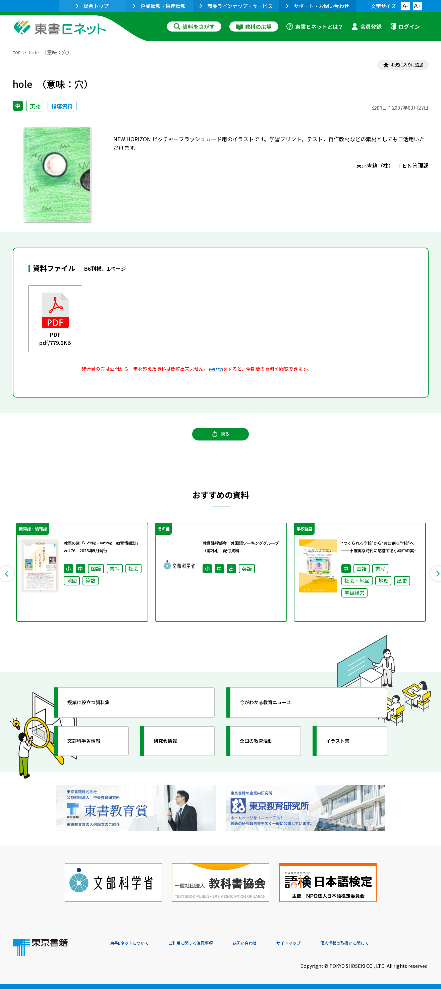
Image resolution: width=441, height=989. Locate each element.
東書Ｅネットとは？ (314, 26)
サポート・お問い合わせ (317, 5)
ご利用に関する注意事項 (210, 943)
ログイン (405, 26)
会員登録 (366, 26)
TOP (18, 52)
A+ (417, 6)
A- (405, 6)
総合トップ (92, 5)
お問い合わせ (276, 943)
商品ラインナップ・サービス (236, 5)
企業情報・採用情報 (159, 5)
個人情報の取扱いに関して (396, 943)
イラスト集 (345, 757)
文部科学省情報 (92, 757)
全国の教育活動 (265, 757)
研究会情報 (173, 757)
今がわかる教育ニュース (277, 718)
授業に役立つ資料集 (98, 718)
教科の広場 (254, 26)
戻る (220, 443)
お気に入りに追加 (399, 66)
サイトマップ (328, 943)
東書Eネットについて (136, 943)
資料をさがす (194, 26)
